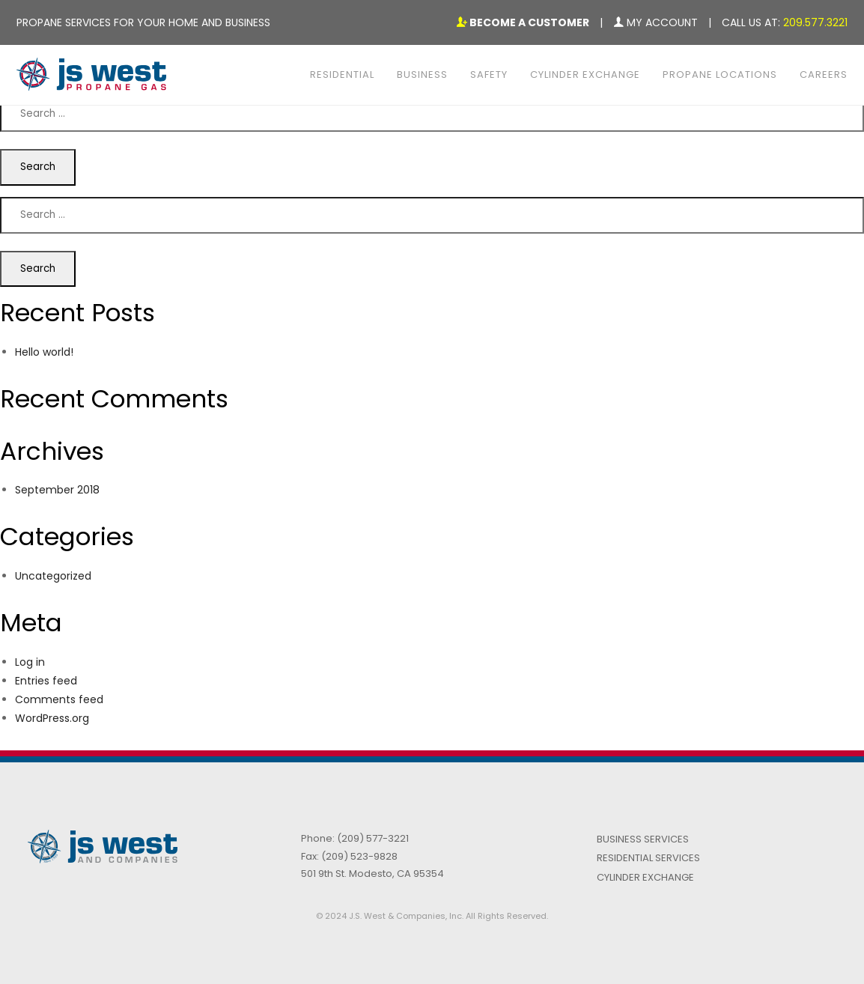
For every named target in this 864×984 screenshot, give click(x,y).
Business (422, 74)
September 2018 (57, 489)
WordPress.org (52, 718)
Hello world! (44, 351)
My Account (655, 22)
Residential (342, 74)
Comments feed (59, 699)
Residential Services (648, 858)
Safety (489, 74)
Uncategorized (53, 575)
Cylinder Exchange (585, 74)
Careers (824, 74)
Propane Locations (720, 74)
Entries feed (46, 680)
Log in (30, 662)
